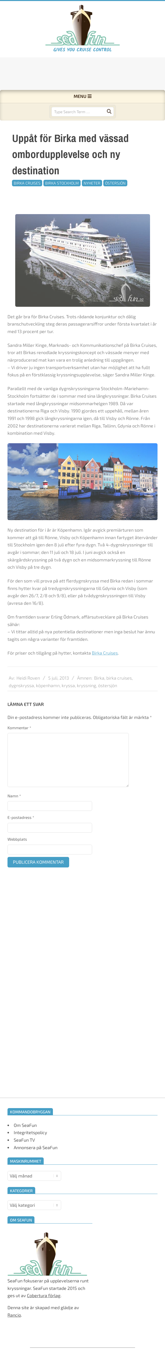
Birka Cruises (27, 183)
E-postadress (20, 817)
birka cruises (119, 691)
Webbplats (17, 839)
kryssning (86, 699)
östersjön (107, 699)
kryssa (68, 699)
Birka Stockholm (62, 183)
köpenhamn (48, 699)
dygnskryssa (21, 699)
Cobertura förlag (43, 1295)
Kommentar (19, 727)
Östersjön (115, 183)
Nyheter (92, 183)
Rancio (14, 1315)
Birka (99, 691)
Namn (14, 795)
